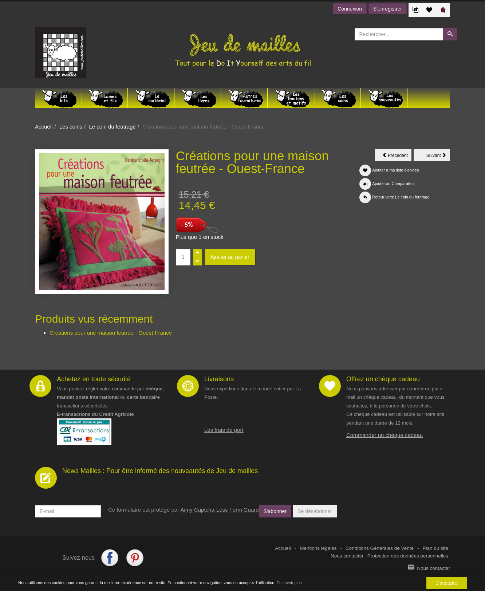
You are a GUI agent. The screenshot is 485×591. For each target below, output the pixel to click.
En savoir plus (289, 582)
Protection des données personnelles (407, 556)
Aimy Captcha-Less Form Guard (219, 510)
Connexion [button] (350, 9)
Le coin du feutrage (112, 126)
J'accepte (446, 583)
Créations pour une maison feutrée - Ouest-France (111, 333)
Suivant (438, 156)
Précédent (396, 156)
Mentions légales (318, 548)
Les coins (70, 126)
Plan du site (435, 548)
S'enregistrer (387, 9)
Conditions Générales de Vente (380, 548)
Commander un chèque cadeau (384, 435)
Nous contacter (347, 556)
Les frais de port (224, 430)
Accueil (43, 126)
